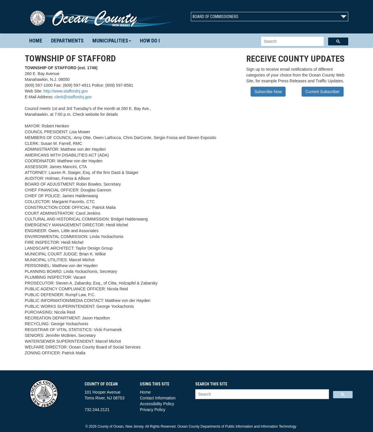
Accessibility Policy (157, 403)
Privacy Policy (152, 409)
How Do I (150, 41)
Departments (67, 41)
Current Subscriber (322, 91)
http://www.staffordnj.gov (65, 91)
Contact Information (157, 398)
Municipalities (111, 41)
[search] (292, 41)
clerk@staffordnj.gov (73, 97)
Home (35, 41)
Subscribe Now (268, 91)
